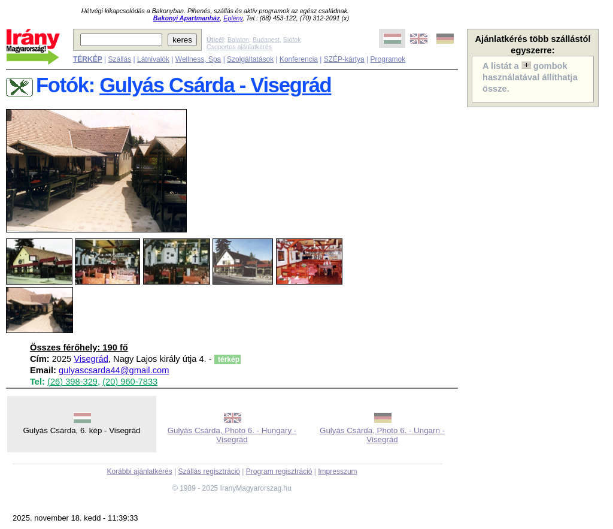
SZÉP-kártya (344, 59)
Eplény (232, 18)
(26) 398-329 (72, 381)
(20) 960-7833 (129, 381)
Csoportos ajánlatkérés (239, 46)
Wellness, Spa (198, 59)
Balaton (238, 39)
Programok (388, 59)
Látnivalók (153, 59)
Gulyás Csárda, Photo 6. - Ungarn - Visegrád (382, 435)
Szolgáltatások (250, 59)
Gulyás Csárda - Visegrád (215, 85)
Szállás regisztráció (209, 471)
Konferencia (299, 59)
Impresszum (337, 471)
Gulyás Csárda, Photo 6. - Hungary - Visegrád (232, 435)
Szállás (119, 59)
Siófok (292, 39)
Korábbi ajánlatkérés (139, 471)
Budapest (266, 39)
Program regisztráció (279, 471)
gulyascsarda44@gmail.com (114, 370)
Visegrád (91, 359)
